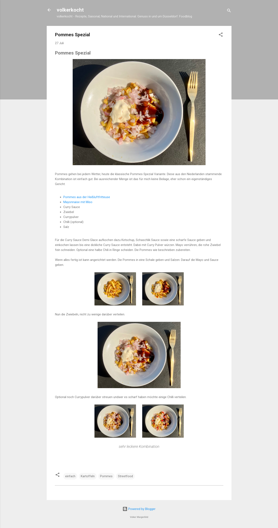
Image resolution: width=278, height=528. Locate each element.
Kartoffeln (88, 476)
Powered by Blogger (139, 509)
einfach (70, 476)
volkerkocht (70, 10)
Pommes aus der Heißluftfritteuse (86, 197)
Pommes (106, 476)
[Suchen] (229, 11)
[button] (220, 35)
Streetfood (125, 476)
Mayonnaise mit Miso (77, 202)
